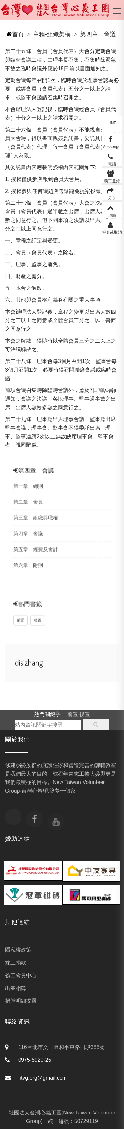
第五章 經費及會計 (35, 555)
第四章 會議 (98, 34)
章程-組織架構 (52, 34)
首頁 (18, 34)
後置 (37, 627)
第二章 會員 (28, 507)
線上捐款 (15, 962)
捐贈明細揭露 (21, 1001)
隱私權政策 (18, 950)
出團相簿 (15, 988)
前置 (20, 627)
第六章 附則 (28, 571)
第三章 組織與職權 (35, 523)
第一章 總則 (28, 492)
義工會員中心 (21, 975)
